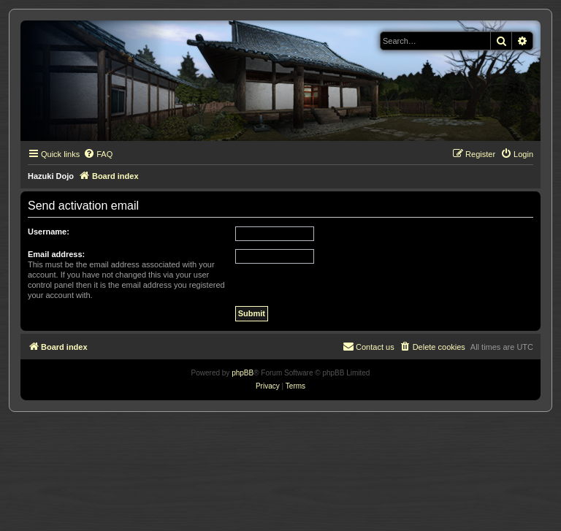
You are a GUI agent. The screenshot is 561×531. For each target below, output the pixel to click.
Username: (48, 231)
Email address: (56, 254)
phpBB (242, 373)
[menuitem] (97, 154)
